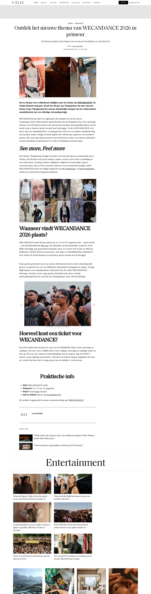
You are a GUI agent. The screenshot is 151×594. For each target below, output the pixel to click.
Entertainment (75, 463)
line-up (44, 245)
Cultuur (53, 3)
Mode (36, 3)
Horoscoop (64, 3)
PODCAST (97, 3)
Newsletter (134, 3)
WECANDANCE (85, 102)
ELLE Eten (76, 3)
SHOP (123, 2)
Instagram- (70, 168)
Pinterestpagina (86, 168)
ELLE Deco (87, 3)
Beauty (44, 3)
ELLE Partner (77, 46)
